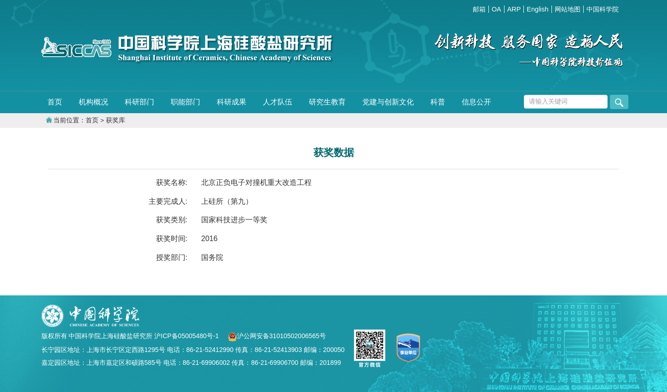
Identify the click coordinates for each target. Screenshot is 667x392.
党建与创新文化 (388, 102)
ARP (514, 9)
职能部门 (185, 102)
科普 (437, 102)
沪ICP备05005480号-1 (187, 336)
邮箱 (479, 9)
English (537, 9)
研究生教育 (327, 102)
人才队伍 (277, 102)
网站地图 (567, 9)
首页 (54, 102)
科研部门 (139, 102)
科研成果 (231, 102)
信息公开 (476, 102)
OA (496, 9)
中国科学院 (602, 9)
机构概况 (93, 102)
